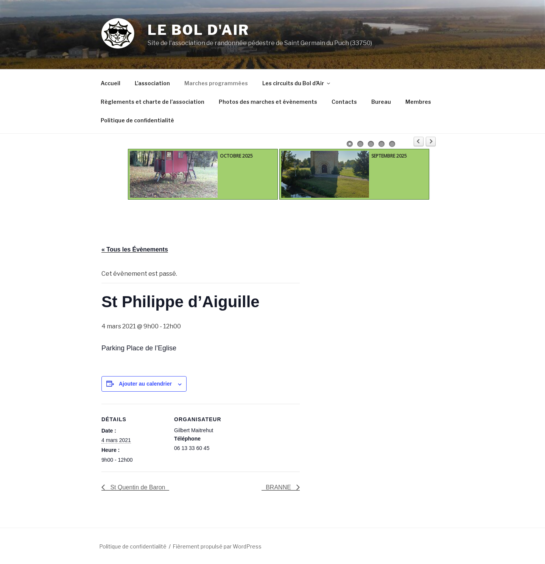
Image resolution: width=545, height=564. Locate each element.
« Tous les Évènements (134, 249)
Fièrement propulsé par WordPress (217, 546)
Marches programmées (216, 83)
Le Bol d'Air (198, 30)
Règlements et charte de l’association (152, 101)
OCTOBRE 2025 (236, 156)
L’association (152, 83)
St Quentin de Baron (137, 487)
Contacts (344, 101)
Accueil (110, 83)
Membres (418, 101)
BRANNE (279, 487)
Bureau (381, 101)
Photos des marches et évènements (268, 101)
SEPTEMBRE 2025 (389, 156)
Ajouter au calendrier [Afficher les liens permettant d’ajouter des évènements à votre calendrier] (145, 384)
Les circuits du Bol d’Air (296, 83)
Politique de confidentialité (137, 120)
